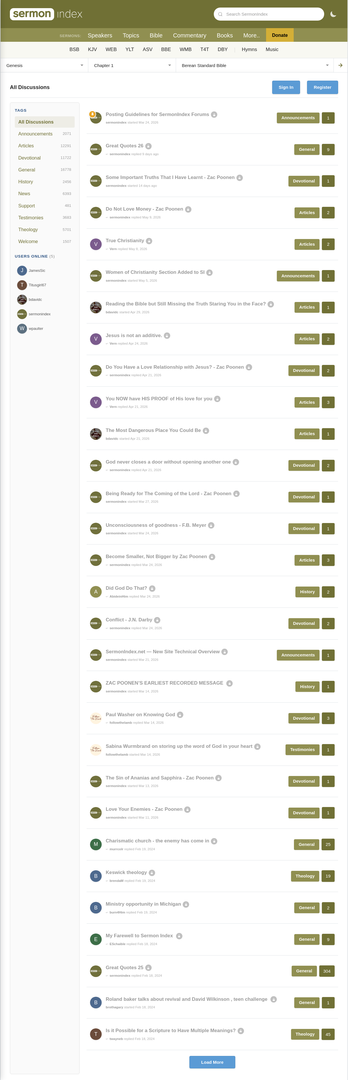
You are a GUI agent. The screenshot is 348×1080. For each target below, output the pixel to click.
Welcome (44, 242)
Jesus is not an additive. (134, 335)
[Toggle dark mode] (333, 14)
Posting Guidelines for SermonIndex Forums (157, 114)
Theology (44, 230)
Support (44, 206)
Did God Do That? (126, 588)
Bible (156, 35)
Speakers (100, 35)
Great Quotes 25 (124, 967)
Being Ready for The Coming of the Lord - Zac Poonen (169, 493)
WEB (111, 49)
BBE (166, 49)
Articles (44, 146)
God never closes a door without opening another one (168, 462)
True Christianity (125, 240)
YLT (129, 49)
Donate (280, 35)
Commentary (189, 35)
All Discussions (35, 121)
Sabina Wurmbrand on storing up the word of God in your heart (179, 746)
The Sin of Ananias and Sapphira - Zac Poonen (160, 778)
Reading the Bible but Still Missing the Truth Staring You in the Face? (186, 304)
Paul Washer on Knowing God (140, 714)
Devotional (44, 158)
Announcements (44, 134)
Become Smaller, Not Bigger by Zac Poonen (156, 556)
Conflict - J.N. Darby (129, 620)
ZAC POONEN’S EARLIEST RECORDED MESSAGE (165, 683)
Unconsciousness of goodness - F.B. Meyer (156, 525)
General (44, 170)
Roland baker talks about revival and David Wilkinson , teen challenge (187, 999)
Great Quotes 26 (124, 146)
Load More (212, 1062)
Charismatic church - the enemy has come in (157, 841)
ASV (148, 49)
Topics (131, 35)
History (44, 182)
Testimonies (44, 217)
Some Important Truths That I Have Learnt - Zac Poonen (170, 177)
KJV (92, 49)
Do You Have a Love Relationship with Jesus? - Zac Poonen (175, 367)
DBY (223, 49)
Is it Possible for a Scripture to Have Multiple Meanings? (171, 1030)
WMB (186, 49)
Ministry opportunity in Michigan (143, 904)
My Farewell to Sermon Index (140, 935)
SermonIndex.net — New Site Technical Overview (163, 651)
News (44, 194)
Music (272, 49)
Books (225, 35)
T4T (204, 49)
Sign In (286, 87)
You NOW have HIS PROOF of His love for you (159, 398)
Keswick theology (126, 872)
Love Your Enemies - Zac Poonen (144, 809)
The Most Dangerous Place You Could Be (153, 430)
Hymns (249, 49)
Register (322, 87)
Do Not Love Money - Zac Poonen (144, 209)
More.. (251, 35)
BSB (74, 49)
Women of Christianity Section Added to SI (155, 272)
